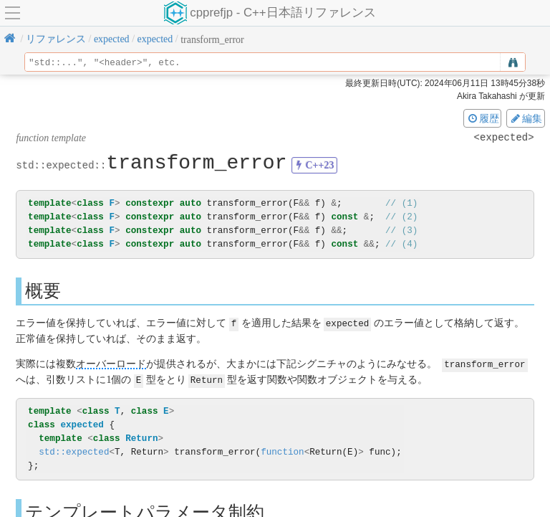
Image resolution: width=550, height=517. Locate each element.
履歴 (482, 118)
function (282, 450)
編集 (525, 118)
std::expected (74, 450)
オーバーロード (111, 363)
